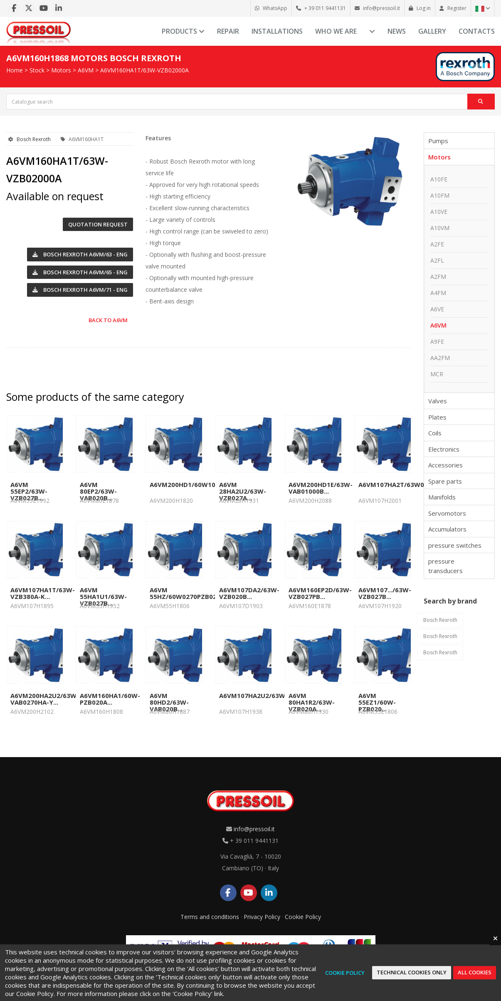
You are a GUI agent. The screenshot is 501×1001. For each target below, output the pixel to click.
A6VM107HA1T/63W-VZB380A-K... (42, 593)
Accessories (445, 465)
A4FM (438, 293)
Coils (435, 433)
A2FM (438, 277)
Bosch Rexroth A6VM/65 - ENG (80, 272)
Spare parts (445, 481)
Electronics (443, 449)
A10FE (438, 179)
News (396, 31)
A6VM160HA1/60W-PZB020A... (110, 698)
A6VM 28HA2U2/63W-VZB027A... (242, 491)
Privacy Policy (262, 917)
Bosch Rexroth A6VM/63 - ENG (80, 254)
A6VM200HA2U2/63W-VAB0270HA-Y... (44, 698)
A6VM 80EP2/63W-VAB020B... (98, 491)
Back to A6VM (108, 320)
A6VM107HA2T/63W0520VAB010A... (413, 484)
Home (14, 70)
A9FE (437, 341)
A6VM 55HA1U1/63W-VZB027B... (103, 596)
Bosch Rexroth (34, 139)
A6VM (86, 70)
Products (183, 31)
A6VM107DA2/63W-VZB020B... (249, 593)
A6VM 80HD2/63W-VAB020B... (169, 702)
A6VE (437, 309)
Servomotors (447, 513)
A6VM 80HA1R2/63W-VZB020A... (312, 702)
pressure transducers (445, 566)
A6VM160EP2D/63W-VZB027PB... (320, 593)
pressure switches (454, 545)
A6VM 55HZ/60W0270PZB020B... (190, 593)
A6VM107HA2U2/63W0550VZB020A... (276, 695)
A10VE (438, 212)
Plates (437, 417)
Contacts (477, 31)
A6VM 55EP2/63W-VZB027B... (28, 491)
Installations (277, 31)
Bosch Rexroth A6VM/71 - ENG (80, 289)
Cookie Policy (303, 917)
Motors (61, 70)
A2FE (437, 244)
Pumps (438, 141)
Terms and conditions (209, 917)
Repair (228, 31)
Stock (37, 70)
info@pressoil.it (254, 829)
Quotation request (98, 224)
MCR (436, 374)
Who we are (336, 31)
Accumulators (447, 529)
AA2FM (440, 358)
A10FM (439, 195)
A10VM (439, 228)
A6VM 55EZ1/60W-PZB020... (377, 702)
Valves (437, 401)
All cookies (474, 972)
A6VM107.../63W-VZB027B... (384, 593)
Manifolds (442, 497)
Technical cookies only (412, 972)
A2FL (437, 260)
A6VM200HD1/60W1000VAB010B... (203, 484)
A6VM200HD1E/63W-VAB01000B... (321, 487)
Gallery (432, 31)
